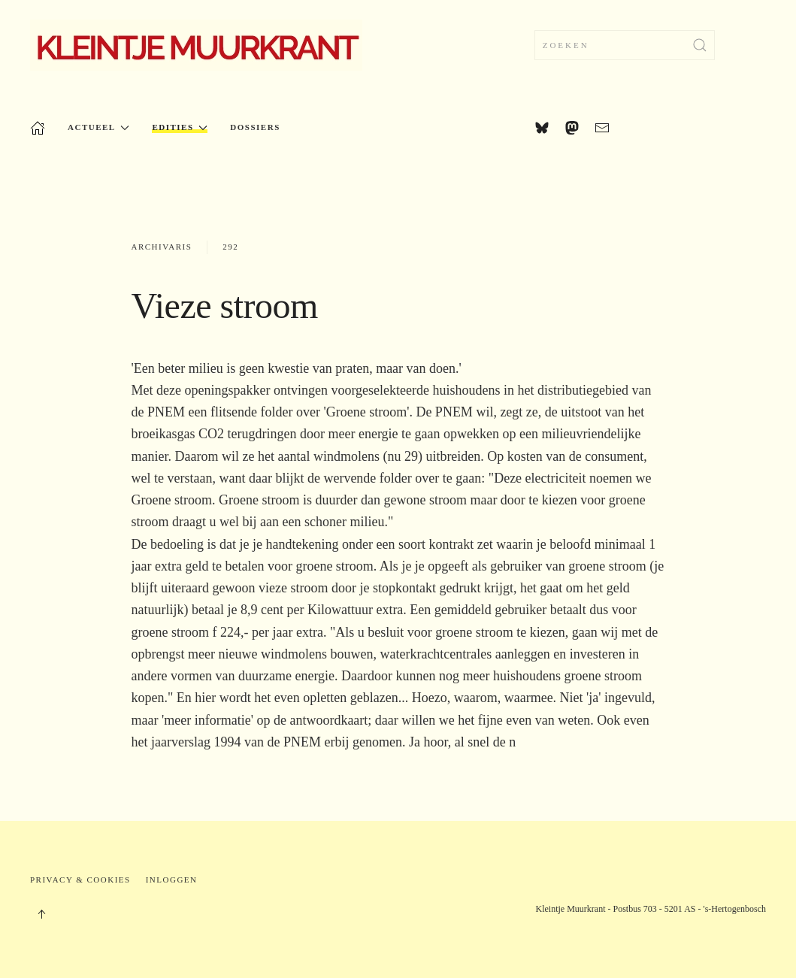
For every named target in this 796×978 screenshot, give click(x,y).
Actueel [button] (98, 127)
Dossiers (255, 127)
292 (230, 246)
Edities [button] (179, 127)
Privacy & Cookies (80, 879)
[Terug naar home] (196, 45)
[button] (41, 914)
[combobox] (624, 45)
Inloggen (172, 879)
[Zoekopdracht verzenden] (700, 45)
